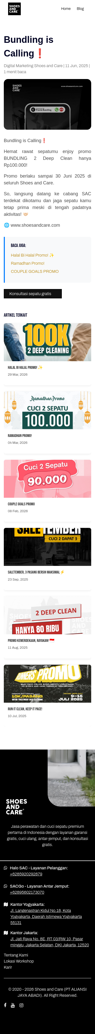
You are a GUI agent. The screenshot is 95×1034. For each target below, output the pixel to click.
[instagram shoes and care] (21, 1006)
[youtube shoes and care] (13, 1006)
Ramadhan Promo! (27, 263)
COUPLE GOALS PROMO (35, 271)
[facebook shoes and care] (5, 1006)
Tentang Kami (16, 955)
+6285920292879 (26, 874)
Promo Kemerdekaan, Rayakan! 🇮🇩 (31, 640)
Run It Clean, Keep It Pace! (25, 709)
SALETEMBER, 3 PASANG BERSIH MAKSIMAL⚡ (36, 572)
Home (66, 9)
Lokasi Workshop (19, 961)
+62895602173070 (27, 892)
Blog (80, 9)
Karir (8, 967)
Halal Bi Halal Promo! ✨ (32, 255)
